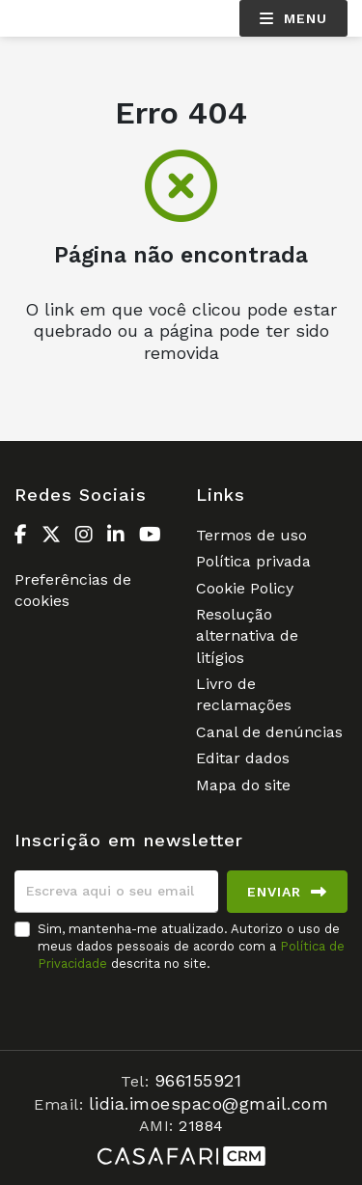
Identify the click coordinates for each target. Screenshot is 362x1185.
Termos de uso (251, 535)
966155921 (198, 1080)
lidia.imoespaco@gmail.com (209, 1103)
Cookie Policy (244, 588)
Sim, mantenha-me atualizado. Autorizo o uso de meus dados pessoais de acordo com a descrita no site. (191, 946)
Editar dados (243, 758)
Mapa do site (243, 785)
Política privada (253, 561)
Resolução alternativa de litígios (247, 636)
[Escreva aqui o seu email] (116, 891)
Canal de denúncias (269, 732)
